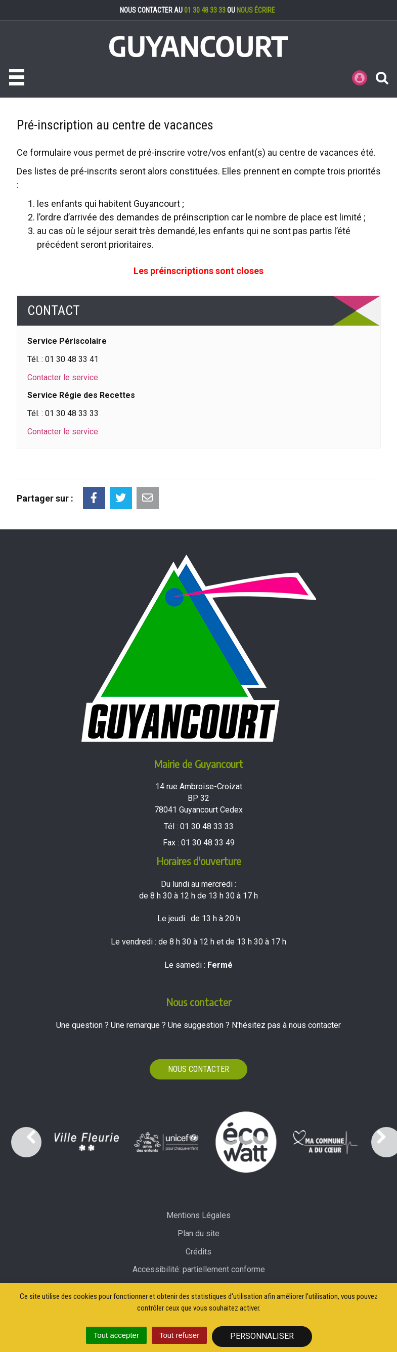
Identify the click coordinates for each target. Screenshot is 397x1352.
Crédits (198, 1251)
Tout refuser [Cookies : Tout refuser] (179, 1335)
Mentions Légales (198, 1215)
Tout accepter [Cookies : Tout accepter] (116, 1335)
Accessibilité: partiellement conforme (199, 1269)
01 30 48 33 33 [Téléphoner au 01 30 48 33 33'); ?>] (207, 826)
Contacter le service (62, 377)
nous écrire (256, 10)
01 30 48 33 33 (205, 10)
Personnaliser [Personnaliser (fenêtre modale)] (262, 1336)
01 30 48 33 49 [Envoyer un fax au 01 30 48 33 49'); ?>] (208, 842)
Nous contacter (198, 1069)
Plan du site (198, 1233)
